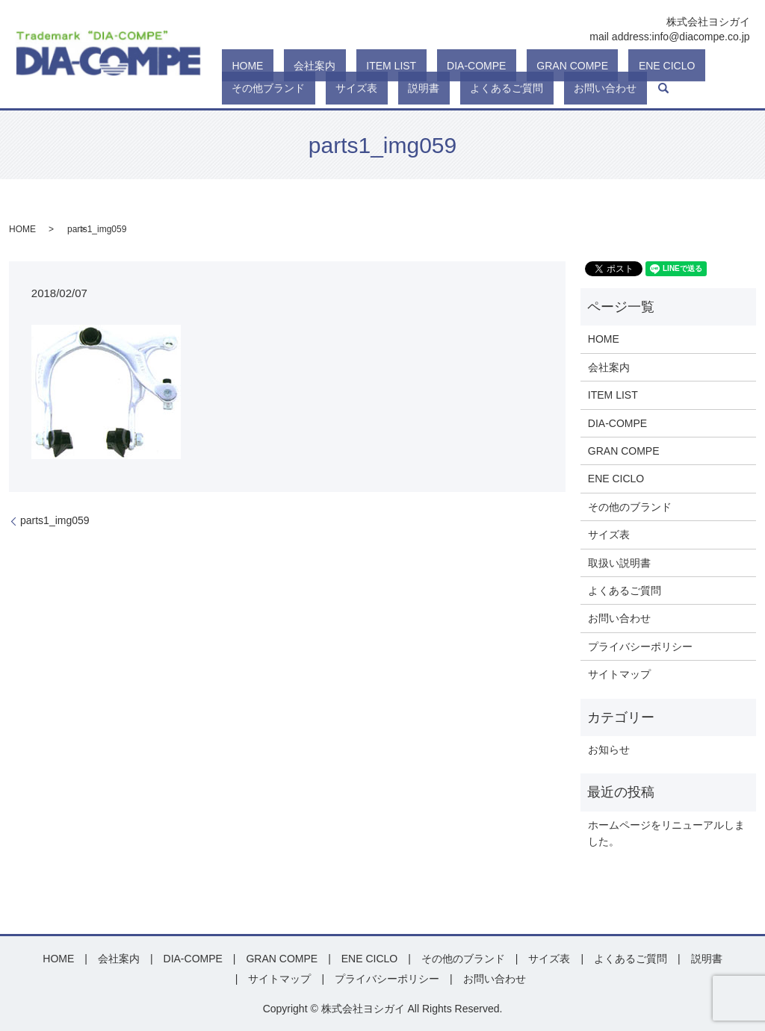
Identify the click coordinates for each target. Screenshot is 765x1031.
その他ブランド (632, 66)
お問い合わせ (378, 88)
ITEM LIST (341, 66)
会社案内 (285, 66)
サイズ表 (700, 66)
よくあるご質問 (300, 88)
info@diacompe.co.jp (701, 37)
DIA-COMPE (406, 66)
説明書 (237, 88)
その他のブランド (630, 507)
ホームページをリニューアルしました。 (666, 833)
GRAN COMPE (482, 66)
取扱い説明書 (619, 563)
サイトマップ (619, 674)
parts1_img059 (55, 520)
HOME (237, 66)
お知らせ (609, 750)
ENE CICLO (556, 66)
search (426, 88)
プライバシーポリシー (640, 646)
